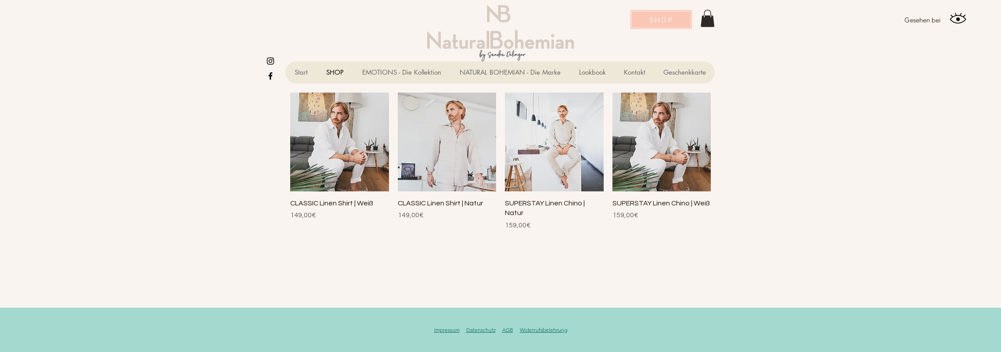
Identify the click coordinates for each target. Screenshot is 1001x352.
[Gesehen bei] (922, 20)
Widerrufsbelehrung (543, 330)
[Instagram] (270, 61)
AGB (507, 330)
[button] (707, 18)
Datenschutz (481, 330)
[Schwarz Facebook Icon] (270, 76)
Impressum (447, 330)
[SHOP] (661, 19)
